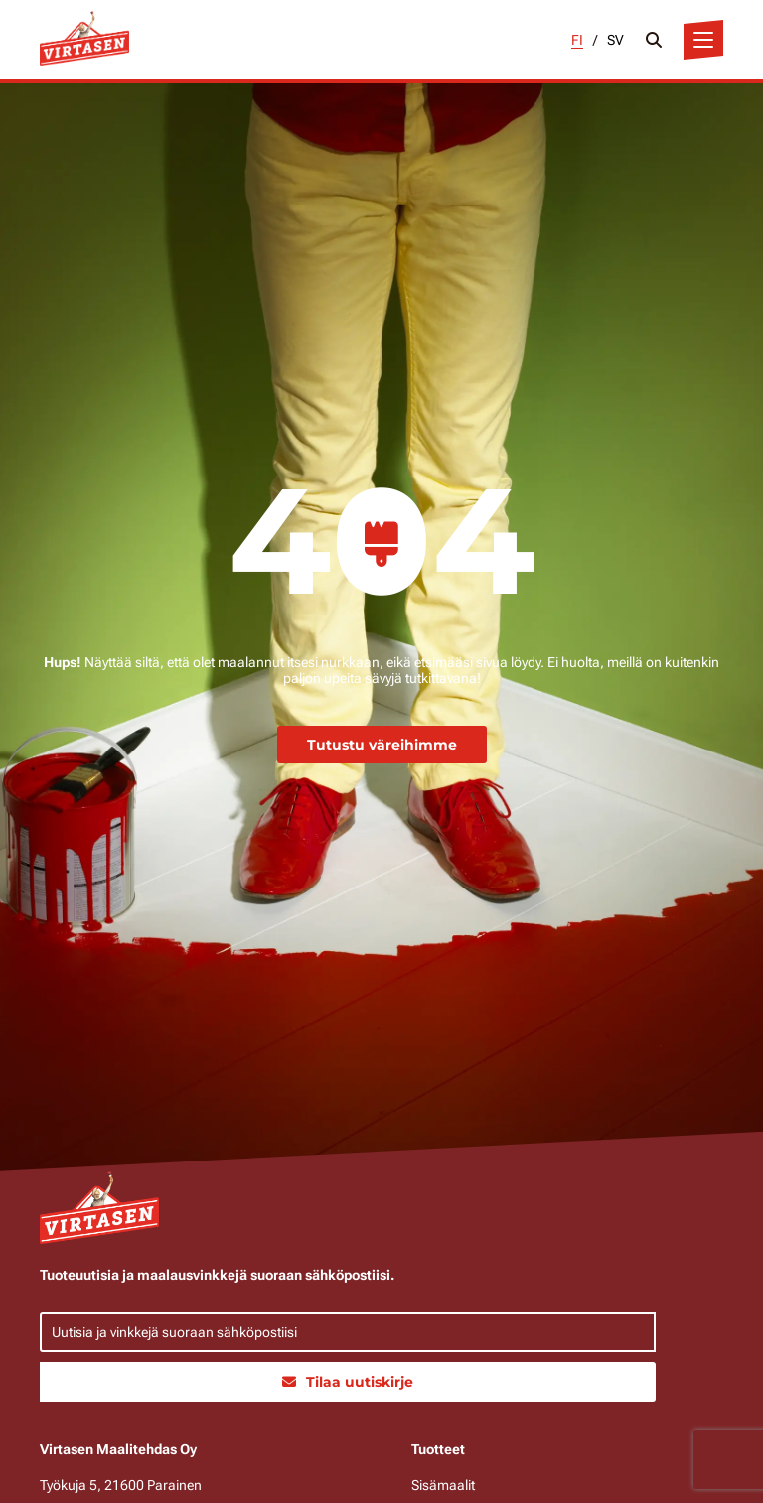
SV (615, 40)
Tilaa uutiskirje (347, 1382)
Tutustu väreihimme (382, 744)
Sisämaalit (443, 1485)
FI (577, 40)
